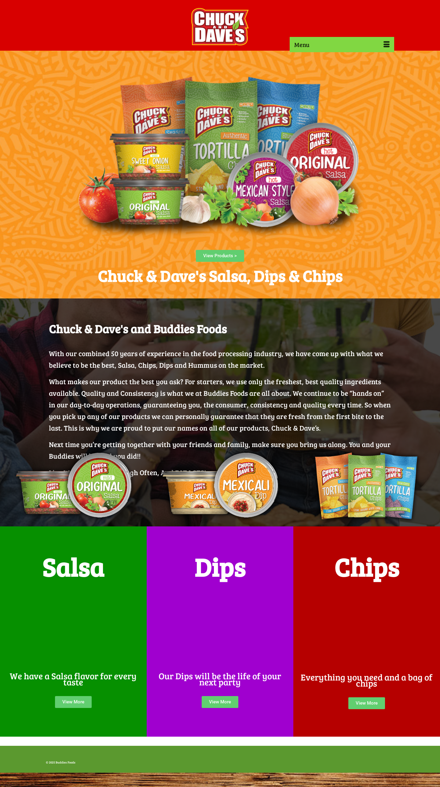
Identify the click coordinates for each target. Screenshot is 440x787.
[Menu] (342, 44)
